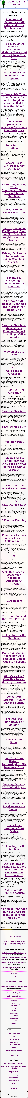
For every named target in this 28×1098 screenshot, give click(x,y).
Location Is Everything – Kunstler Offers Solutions (14, 282)
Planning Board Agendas (14, 982)
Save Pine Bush (16, 3)
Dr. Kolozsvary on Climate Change (14, 953)
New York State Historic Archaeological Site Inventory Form (14, 763)
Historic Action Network (14, 1072)
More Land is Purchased (14, 372)
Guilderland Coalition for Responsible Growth (14, 1067)
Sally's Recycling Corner (14, 1050)
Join (8, 993)
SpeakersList (14, 1024)
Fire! (14, 1036)
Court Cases (14, 1001)
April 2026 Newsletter (14, 937)
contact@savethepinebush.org (7, 1095)
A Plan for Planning (14, 520)
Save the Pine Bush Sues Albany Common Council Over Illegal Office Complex (14, 331)
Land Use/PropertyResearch (14, 1005)
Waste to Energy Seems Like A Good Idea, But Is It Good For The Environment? (14, 869)
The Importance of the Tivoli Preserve (14, 617)
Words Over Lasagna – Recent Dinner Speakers (14, 699)
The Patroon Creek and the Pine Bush (14, 487)
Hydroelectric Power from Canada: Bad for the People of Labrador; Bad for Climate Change (14, 100)
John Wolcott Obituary (14, 146)
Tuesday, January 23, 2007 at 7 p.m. (14, 786)
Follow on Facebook (14, 996)
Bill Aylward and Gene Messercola (14, 211)
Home (14, 932)
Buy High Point (14, 442)
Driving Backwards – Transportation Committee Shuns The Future (14, 257)
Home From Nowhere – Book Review (14, 828)
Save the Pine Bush (14, 411)
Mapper (14, 1010)
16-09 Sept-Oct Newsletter (14, 391)
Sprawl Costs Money (14, 741)
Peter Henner (14, 600)
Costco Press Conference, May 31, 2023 (14, 165)
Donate (14, 977)
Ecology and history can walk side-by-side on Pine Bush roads (14, 24)
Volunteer (14, 974)
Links (14, 1084)
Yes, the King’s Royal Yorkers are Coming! (14, 806)
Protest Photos (14, 1081)
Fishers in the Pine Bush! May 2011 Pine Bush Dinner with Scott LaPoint (14, 657)
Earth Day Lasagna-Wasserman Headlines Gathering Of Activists (14, 577)
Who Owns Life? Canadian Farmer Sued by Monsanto (14, 679)
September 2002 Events (14, 353)
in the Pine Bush (18, 986)
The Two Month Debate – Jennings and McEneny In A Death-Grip (14, 305)
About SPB (14, 1055)
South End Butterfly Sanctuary (14, 1063)
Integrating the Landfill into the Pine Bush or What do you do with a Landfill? (14, 463)
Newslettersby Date (14, 1019)
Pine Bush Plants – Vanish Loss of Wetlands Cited (14, 538)
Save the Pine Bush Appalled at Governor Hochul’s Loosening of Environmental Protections (14, 943)
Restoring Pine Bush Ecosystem (12, 962)
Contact (14, 1089)
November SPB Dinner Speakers (14, 891)
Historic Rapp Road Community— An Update (14, 75)
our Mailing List (15, 993)
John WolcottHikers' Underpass (14, 1043)
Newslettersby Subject (14, 1014)
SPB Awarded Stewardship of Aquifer (14, 721)
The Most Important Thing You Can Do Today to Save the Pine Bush (14, 913)
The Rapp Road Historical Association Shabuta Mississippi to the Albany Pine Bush (14, 51)
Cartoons (14, 1047)
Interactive (14, 1009)
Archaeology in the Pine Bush (14, 637)
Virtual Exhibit (14, 1039)
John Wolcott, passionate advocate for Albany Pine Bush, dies (14, 126)
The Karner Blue (14, 1033)
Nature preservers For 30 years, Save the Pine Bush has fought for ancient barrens (14, 234)
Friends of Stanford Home (14, 1077)
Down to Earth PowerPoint (10, 967)
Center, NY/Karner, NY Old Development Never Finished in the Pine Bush (14, 190)
